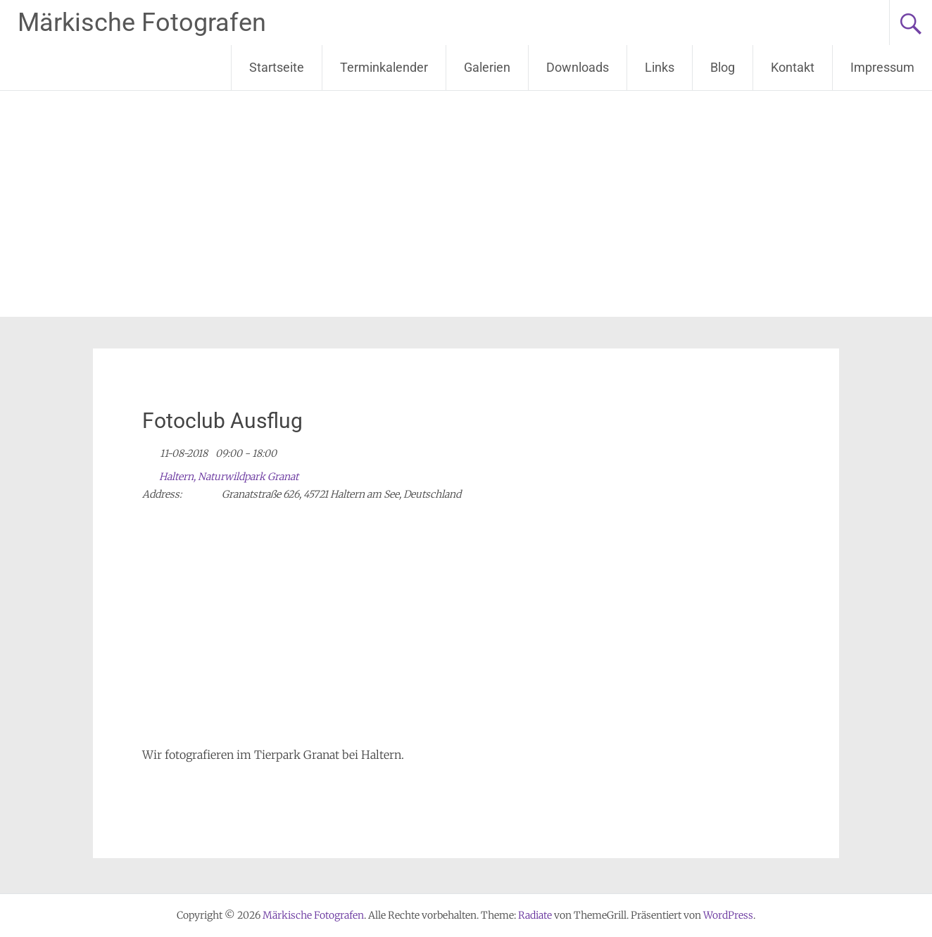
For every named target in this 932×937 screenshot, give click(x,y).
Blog (722, 67)
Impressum (882, 67)
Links (659, 67)
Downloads (577, 67)
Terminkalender (384, 67)
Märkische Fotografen (142, 22)
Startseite (276, 67)
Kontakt (792, 67)
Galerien (487, 67)
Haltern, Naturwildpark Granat (228, 476)
